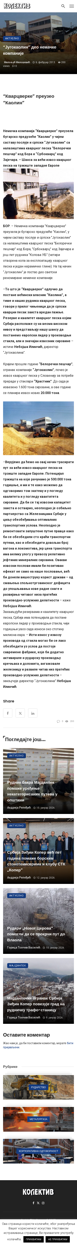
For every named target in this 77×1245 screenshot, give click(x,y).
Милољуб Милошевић (17, 62)
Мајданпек (17, 965)
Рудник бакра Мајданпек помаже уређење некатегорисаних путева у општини (32, 791)
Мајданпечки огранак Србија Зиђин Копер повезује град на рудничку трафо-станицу (36, 1004)
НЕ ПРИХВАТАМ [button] (57, 1239)
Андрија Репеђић (19, 807)
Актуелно (12, 38)
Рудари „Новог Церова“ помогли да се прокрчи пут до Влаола (36, 934)
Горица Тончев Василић (23, 947)
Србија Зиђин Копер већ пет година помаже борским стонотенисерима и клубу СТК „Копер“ (36, 861)
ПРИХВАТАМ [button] (33, 1239)
